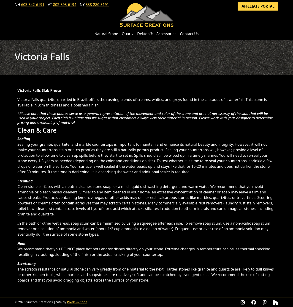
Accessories (166, 33)
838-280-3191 (97, 4)
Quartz (127, 33)
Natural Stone (106, 33)
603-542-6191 (32, 4)
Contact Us (189, 33)
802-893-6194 (64, 4)
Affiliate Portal (257, 6)
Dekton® (145, 33)
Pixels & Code (77, 302)
